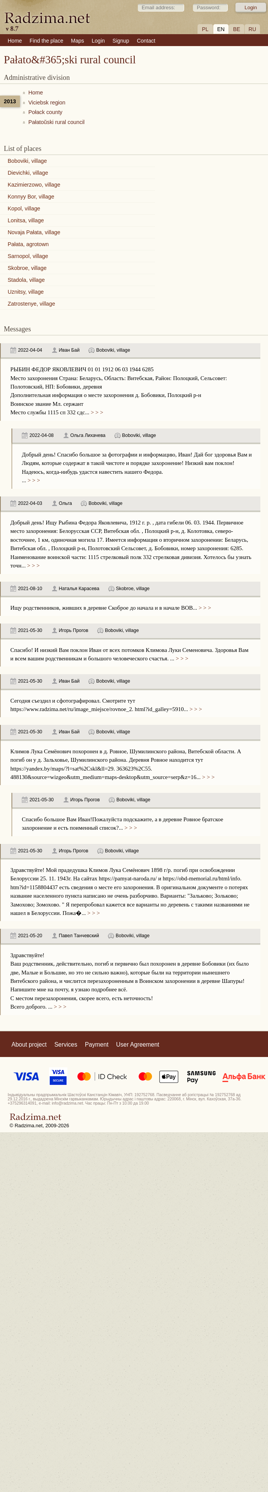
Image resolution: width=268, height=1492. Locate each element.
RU (252, 29)
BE (236, 29)
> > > (96, 412)
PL (205, 29)
